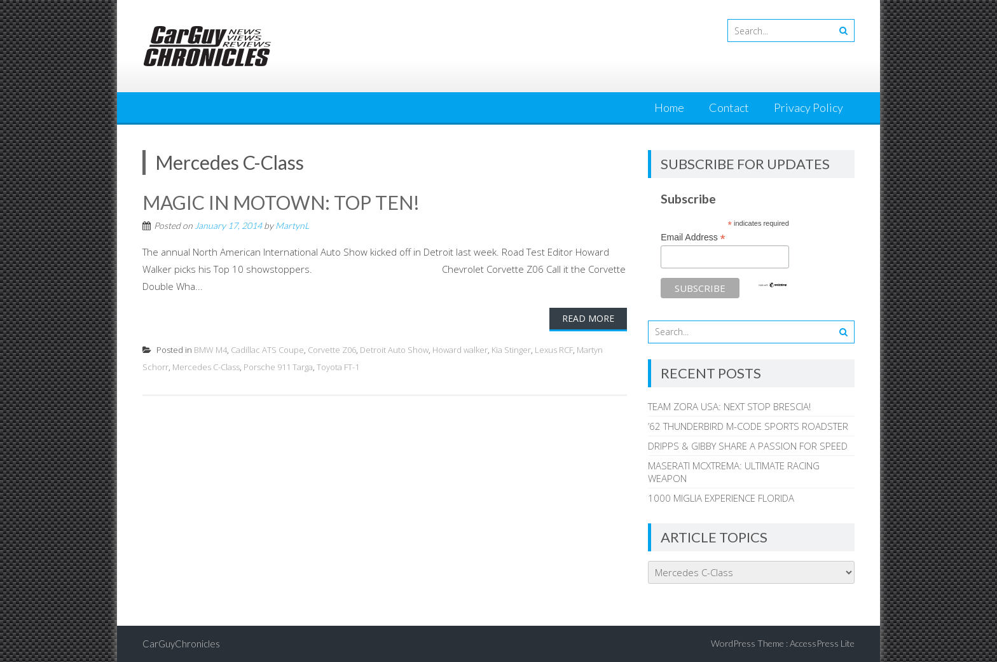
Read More (588, 318)
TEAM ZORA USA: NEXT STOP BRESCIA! (729, 406)
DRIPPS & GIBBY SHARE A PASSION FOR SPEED (748, 445)
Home (669, 107)
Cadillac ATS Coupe (267, 349)
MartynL (292, 225)
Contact (729, 107)
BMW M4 (210, 349)
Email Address (693, 237)
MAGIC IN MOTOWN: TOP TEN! (281, 202)
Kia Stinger (511, 349)
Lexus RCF (554, 349)
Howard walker (460, 349)
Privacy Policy (808, 107)
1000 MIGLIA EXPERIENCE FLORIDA (721, 498)
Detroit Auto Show (394, 349)
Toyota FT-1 (338, 367)
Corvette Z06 (332, 349)
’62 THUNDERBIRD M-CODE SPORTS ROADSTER (748, 426)
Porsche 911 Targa (278, 367)
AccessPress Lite (822, 643)
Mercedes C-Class (206, 367)
